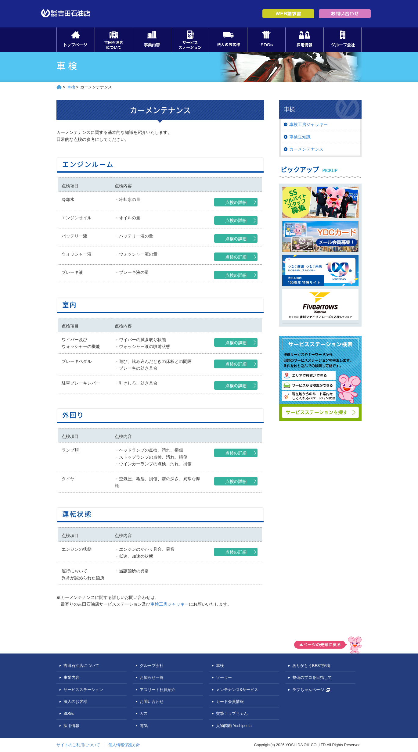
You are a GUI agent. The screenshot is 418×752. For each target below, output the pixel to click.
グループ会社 (342, 39)
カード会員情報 (230, 702)
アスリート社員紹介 (157, 690)
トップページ (75, 39)
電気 (144, 726)
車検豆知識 (300, 136)
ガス (144, 713)
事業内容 (152, 39)
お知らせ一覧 (152, 677)
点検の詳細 (236, 202)
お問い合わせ (152, 702)
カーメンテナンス (306, 149)
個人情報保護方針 (124, 745)
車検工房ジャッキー (169, 604)
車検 (71, 87)
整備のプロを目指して (312, 677)
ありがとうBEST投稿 (311, 666)
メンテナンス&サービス (237, 690)
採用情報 (304, 39)
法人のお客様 (228, 39)
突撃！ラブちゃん (232, 713)
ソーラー (224, 677)
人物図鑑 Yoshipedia (234, 726)
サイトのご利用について (78, 745)
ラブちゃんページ (311, 690)
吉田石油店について (114, 39)
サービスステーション (190, 39)
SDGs (266, 39)
